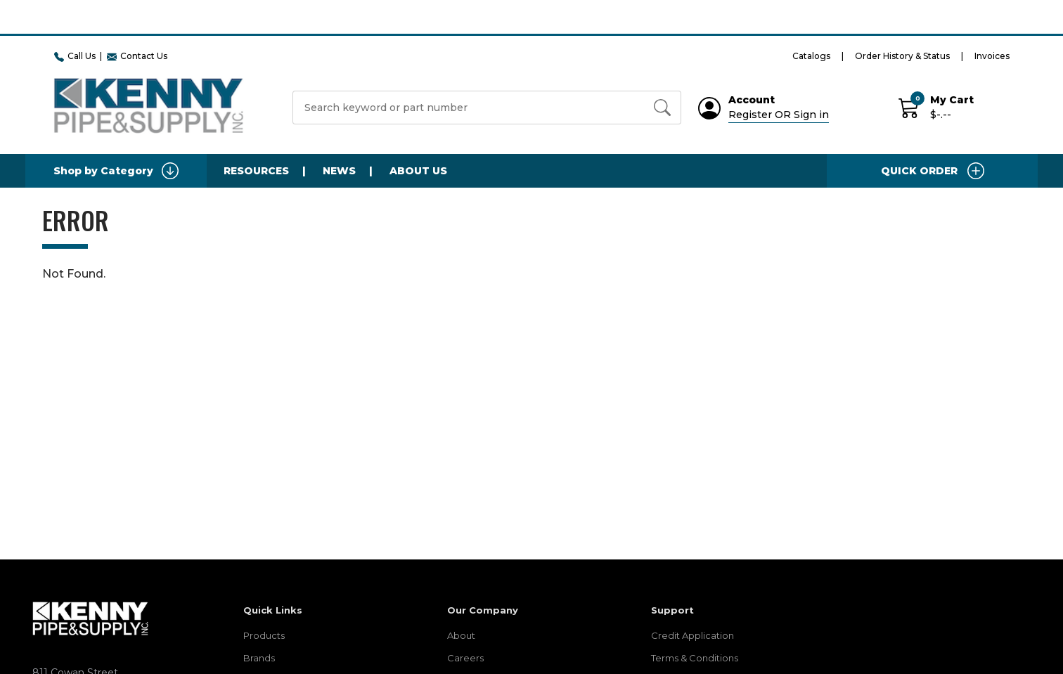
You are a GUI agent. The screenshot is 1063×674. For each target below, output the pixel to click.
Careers (465, 657)
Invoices (992, 56)
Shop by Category (116, 170)
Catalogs (811, 56)
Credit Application (692, 635)
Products (264, 635)
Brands (259, 657)
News (339, 170)
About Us (418, 170)
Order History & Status (902, 56)
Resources (256, 170)
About (461, 635)
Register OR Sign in (778, 114)
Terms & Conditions (694, 657)
